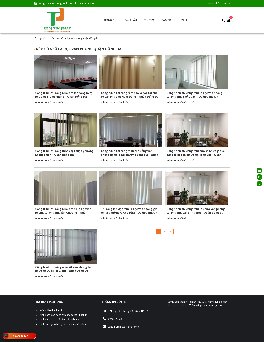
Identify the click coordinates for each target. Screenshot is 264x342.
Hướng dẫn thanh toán (51, 310)
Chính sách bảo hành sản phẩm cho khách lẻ (63, 314)
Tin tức (149, 20)
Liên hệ (226, 3)
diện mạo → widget (178, 305)
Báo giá (166, 20)
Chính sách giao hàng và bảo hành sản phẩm (63, 324)
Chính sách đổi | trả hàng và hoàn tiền (59, 319)
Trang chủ (213, 3)
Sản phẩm (131, 20)
